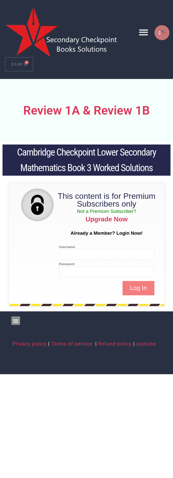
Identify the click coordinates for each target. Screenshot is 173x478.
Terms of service (72, 344)
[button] (143, 32)
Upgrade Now (107, 219)
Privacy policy (30, 344)
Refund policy (115, 344)
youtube (146, 344)
